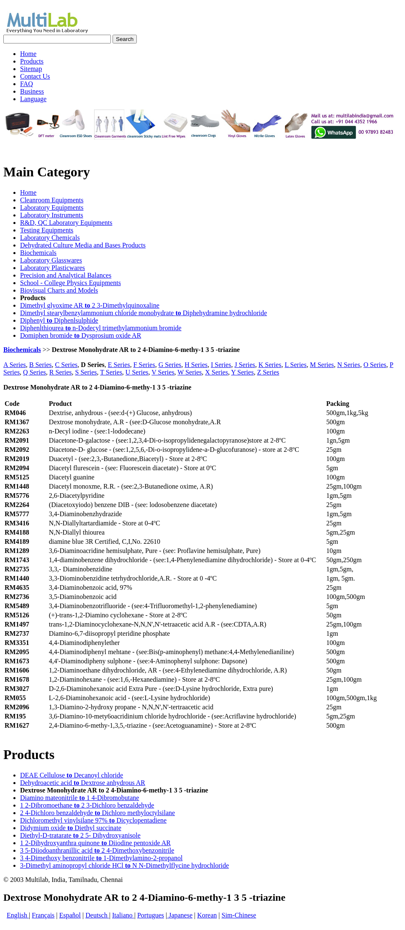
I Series (221, 364)
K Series (270, 364)
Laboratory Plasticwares (52, 267)
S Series (86, 372)
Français (43, 915)
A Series (14, 364)
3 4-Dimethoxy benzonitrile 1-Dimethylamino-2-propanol (101, 857)
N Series (348, 364)
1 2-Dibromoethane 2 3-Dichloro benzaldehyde (87, 805)
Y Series (242, 372)
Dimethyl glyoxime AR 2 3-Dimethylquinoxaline (89, 305)
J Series (244, 364)
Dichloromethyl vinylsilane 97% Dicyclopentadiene (93, 820)
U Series (137, 372)
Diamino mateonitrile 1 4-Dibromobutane (79, 797)
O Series (375, 364)
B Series (40, 364)
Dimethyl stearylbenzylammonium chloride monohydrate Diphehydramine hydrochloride (143, 312)
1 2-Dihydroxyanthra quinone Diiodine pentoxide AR (95, 842)
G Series (170, 364)
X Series (216, 372)
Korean (207, 915)
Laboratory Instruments (51, 215)
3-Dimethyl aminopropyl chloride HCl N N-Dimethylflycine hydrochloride (124, 865)
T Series (111, 372)
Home (28, 192)
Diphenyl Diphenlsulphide (59, 320)
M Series (322, 364)
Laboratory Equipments (52, 207)
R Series (60, 372)
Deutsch (97, 915)
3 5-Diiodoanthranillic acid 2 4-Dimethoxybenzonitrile (97, 850)
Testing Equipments (46, 230)
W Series (189, 372)
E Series (119, 364)
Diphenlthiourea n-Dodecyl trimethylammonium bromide (101, 327)
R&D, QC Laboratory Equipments (66, 222)
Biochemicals (38, 252)
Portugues (150, 915)
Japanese (179, 915)
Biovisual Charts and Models (59, 290)
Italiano (123, 915)
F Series (144, 364)
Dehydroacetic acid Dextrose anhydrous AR (82, 782)
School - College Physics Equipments (70, 282)
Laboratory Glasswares (51, 260)
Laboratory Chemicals (50, 237)
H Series (196, 364)
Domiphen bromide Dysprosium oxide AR (80, 335)
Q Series (34, 372)
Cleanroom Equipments (52, 200)
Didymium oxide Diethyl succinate (70, 827)
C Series (66, 364)
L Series (295, 364)
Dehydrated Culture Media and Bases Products (83, 245)
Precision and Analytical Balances (65, 275)
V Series (162, 372)
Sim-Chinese (239, 915)
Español (70, 915)
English (18, 915)
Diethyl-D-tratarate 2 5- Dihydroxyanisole (80, 835)
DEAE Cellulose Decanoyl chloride (71, 775)
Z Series (268, 372)
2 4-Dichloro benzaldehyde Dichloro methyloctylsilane (97, 812)
